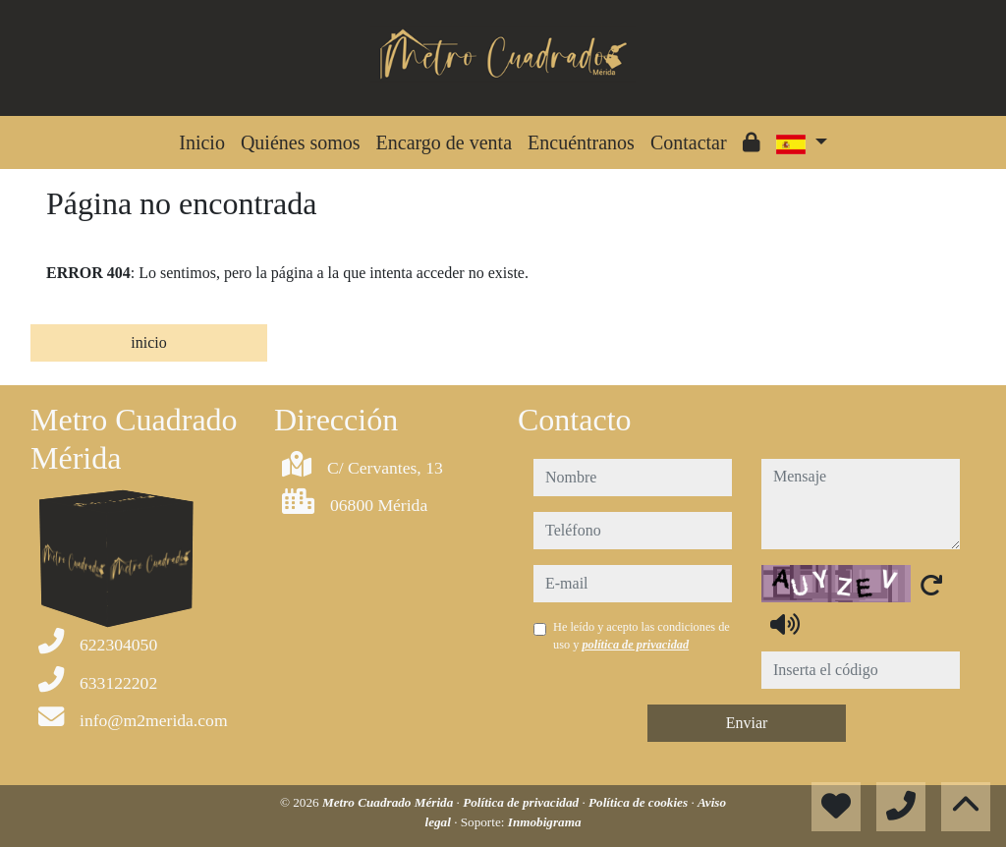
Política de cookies (639, 802)
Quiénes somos (301, 142)
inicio (148, 342)
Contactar (688, 142)
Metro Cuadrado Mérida (389, 802)
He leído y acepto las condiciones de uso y (641, 635)
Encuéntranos (581, 142)
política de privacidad (635, 644)
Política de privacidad (522, 802)
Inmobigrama (545, 822)
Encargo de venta (444, 142)
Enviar (747, 722)
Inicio (202, 142)
